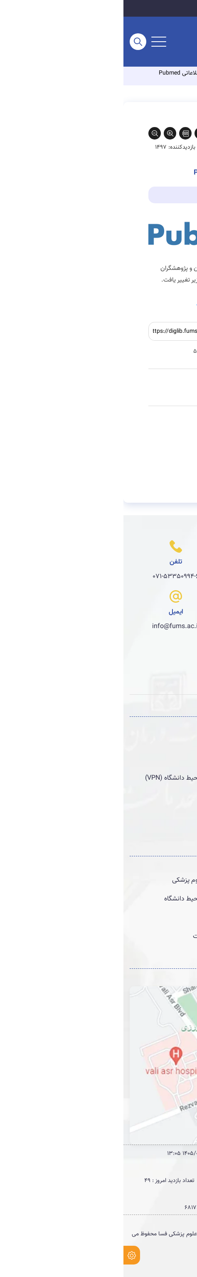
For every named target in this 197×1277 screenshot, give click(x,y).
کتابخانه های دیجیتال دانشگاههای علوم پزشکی (120, 880)
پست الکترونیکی (160, 834)
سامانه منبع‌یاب (162, 759)
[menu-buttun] (35, 41)
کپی (129, 331)
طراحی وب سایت (171, 1259)
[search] (14, 41)
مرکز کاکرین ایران (159, 917)
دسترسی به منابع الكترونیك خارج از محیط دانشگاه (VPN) (106, 778)
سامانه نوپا (168, 740)
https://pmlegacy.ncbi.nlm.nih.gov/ (122, 303)
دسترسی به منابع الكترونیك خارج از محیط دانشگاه (116, 899)
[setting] (8, 1255)
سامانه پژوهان (163, 815)
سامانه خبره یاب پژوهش (149, 797)
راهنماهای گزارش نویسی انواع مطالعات (130, 936)
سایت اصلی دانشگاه (158, 8)
